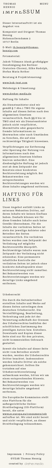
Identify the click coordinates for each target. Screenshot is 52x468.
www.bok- (9, 82)
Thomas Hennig (31, 458)
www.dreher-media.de (17, 93)
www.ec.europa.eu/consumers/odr (25, 414)
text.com (21, 82)
